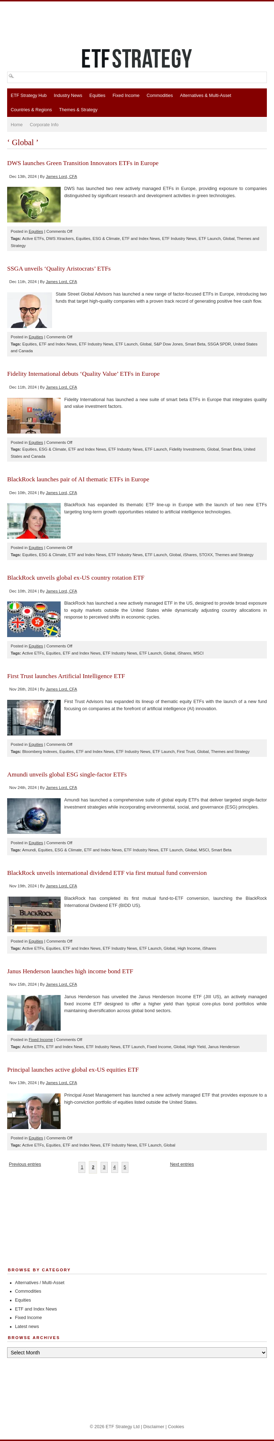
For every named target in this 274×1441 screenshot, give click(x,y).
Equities (98, 95)
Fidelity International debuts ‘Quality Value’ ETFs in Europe (83, 373)
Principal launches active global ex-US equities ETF (73, 1069)
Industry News (68, 95)
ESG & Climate (106, 238)
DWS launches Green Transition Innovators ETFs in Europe (82, 162)
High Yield (196, 1047)
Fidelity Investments (187, 449)
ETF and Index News (141, 238)
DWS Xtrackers (59, 238)
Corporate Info (44, 124)
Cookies (176, 1426)
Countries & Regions (31, 109)
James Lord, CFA (61, 176)
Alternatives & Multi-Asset (205, 95)
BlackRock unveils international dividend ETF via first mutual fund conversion (107, 872)
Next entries (182, 1164)
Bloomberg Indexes (39, 751)
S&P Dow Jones (168, 344)
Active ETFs (33, 238)
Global (229, 238)
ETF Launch (210, 238)
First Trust (186, 751)
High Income (189, 948)
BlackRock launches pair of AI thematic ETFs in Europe (78, 479)
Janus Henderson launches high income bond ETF (70, 971)
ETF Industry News (179, 238)
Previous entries (25, 1164)
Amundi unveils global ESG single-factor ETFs (67, 774)
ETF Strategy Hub (29, 95)
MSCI (198, 653)
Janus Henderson (224, 1047)
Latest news (27, 1326)
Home (17, 124)
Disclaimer (153, 1426)
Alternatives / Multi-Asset (40, 1282)
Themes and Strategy (234, 555)
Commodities (160, 95)
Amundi (29, 850)
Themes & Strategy (78, 109)
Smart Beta (195, 344)
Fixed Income (125, 95)
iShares (190, 555)
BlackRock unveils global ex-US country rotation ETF (75, 577)
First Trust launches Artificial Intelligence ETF (66, 676)
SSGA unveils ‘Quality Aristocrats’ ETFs (59, 268)
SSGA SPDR (219, 344)
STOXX (206, 555)
